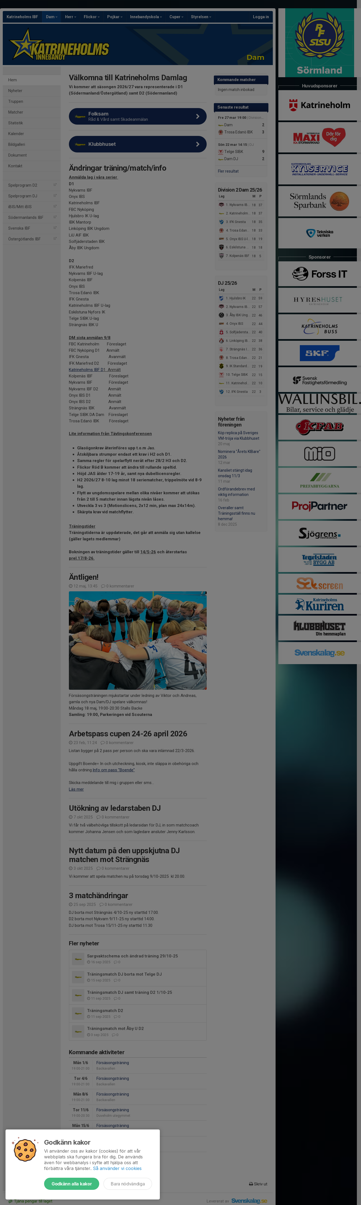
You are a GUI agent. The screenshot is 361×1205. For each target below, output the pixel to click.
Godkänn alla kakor (72, 1184)
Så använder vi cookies (117, 1168)
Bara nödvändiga (128, 1184)
